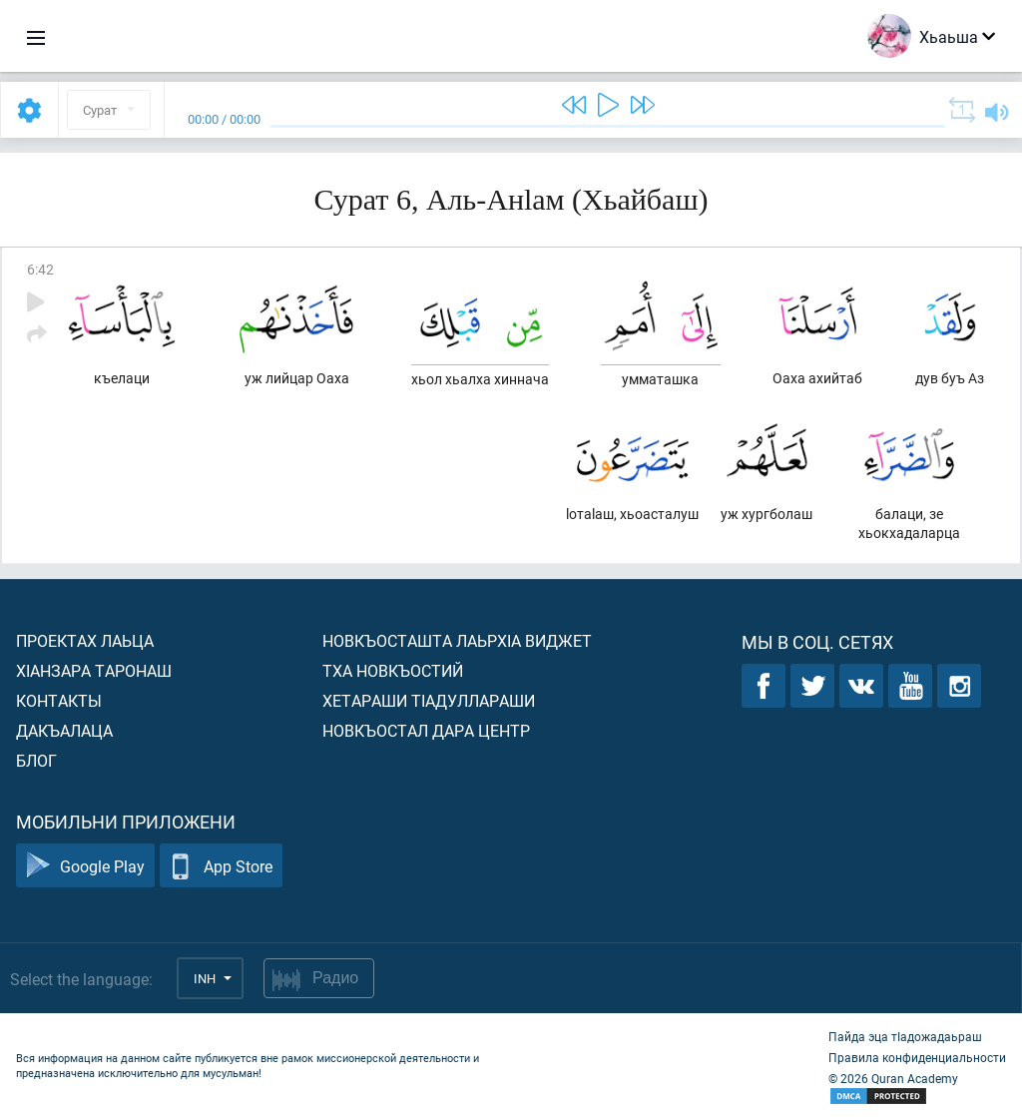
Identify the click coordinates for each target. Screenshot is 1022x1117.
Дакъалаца (64, 730)
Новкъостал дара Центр (426, 730)
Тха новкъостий (392, 670)
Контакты (59, 700)
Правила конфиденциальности (917, 1057)
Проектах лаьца (85, 640)
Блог (36, 760)
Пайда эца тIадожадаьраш (905, 1036)
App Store (221, 865)
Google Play (85, 865)
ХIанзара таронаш (94, 670)
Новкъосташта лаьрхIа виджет (457, 640)
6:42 (40, 269)
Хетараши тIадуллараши (428, 700)
